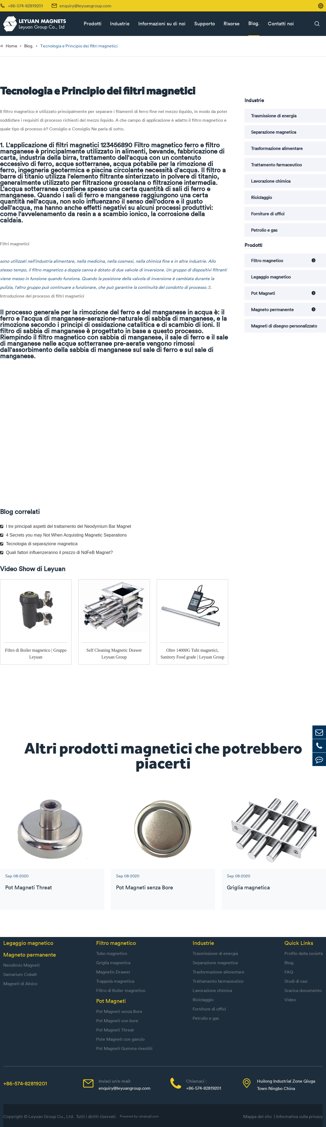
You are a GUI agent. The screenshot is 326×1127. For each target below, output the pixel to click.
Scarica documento (303, 990)
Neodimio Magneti (21, 965)
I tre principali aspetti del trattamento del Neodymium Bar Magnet (65, 526)
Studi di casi (296, 981)
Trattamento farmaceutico (276, 164)
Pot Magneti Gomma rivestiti (124, 1048)
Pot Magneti (263, 293)
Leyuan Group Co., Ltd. (51, 1116)
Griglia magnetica (248, 887)
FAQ (288, 972)
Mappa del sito (258, 1116)
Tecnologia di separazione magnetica (38, 543)
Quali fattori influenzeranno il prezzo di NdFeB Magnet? (56, 552)
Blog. (253, 23)
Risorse (232, 23)
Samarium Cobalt (20, 974)
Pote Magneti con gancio (120, 1039)
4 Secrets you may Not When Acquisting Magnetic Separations (63, 535)
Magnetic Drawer (113, 972)
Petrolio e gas (264, 230)
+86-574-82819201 (25, 1083)
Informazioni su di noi (162, 23)
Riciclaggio (261, 197)
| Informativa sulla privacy (298, 1116)
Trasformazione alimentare (277, 148)
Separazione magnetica (273, 132)
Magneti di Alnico (20, 983)
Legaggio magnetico (271, 277)
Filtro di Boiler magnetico (120, 990)
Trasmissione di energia (273, 115)
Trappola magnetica (115, 981)
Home (11, 45)
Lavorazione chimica (270, 181)
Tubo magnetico (111, 953)
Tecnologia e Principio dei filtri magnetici (79, 45)
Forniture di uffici (267, 213)
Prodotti (93, 23)
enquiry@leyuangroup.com (85, 5)
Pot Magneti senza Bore (144, 887)
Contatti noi (281, 23)
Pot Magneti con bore (117, 1020)
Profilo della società (303, 953)
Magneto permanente (272, 309)
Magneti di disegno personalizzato (284, 326)
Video (290, 999)
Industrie (120, 23)
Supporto (204, 23)
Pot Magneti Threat (28, 887)
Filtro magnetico (267, 260)
